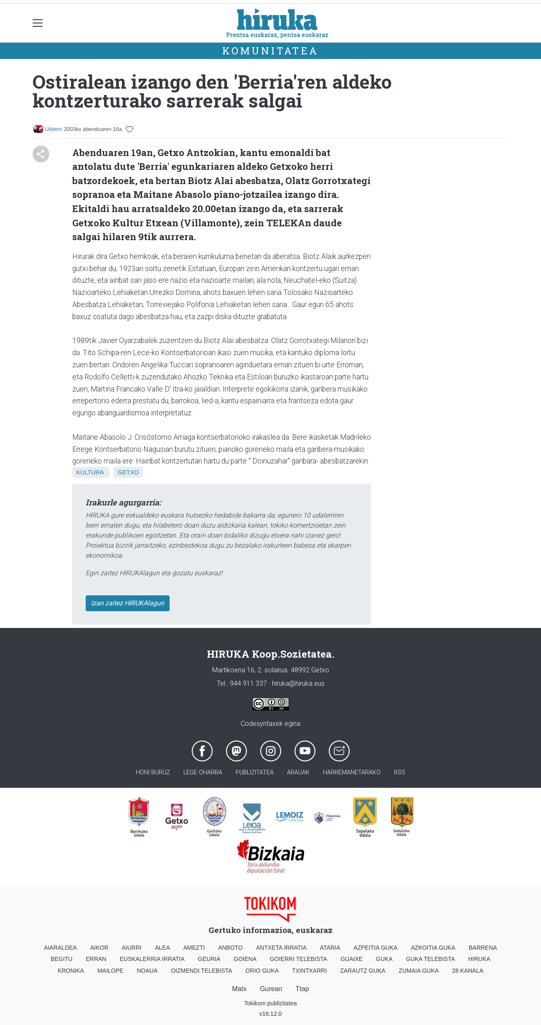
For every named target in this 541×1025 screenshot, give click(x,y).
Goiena (245, 959)
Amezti (194, 947)
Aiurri (132, 947)
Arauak (298, 772)
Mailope (110, 970)
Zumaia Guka (419, 970)
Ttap (302, 988)
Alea (162, 947)
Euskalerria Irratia (151, 959)
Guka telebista (430, 959)
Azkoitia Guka (433, 947)
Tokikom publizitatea (270, 1003)
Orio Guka (262, 970)
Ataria (330, 947)
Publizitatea (255, 772)
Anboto (230, 947)
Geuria (209, 959)
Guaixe (351, 959)
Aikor (99, 947)
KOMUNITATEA (270, 50)
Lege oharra (202, 772)
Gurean (271, 988)
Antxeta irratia (281, 947)
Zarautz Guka (362, 970)
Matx (239, 988)
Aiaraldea (60, 947)
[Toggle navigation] (38, 23)
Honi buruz (153, 772)
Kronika (71, 970)
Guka (384, 959)
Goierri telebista (298, 959)
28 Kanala (467, 970)
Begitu (61, 959)
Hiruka (479, 959)
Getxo (128, 472)
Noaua (147, 970)
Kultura (90, 472)
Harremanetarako (352, 772)
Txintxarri (309, 970)
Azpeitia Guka (375, 947)
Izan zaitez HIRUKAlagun (127, 603)
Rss (399, 772)
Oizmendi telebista (201, 970)
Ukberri (53, 129)
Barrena (483, 947)
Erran (96, 959)
